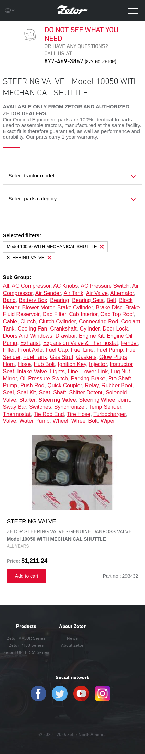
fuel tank (35, 357)
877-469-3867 (80, 61)
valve (9, 421)
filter (9, 350)
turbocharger (109, 414)
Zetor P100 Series (26, 645)
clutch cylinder (57, 321)
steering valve (57, 400)
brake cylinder (75, 307)
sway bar (14, 407)
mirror (10, 378)
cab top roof (117, 314)
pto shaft (119, 378)
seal (8, 392)
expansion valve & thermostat (80, 343)
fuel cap (57, 350)
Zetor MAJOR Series (26, 638)
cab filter (54, 314)
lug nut (120, 371)
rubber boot (116, 385)
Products (26, 626)
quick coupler (64, 385)
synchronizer (70, 407)
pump (10, 385)
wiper (108, 421)
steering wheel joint (104, 400)
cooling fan (32, 329)
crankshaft (63, 329)
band (9, 300)
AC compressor (31, 286)
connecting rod (98, 321)
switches (40, 407)
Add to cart (26, 576)
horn (9, 364)
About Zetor (72, 626)
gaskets (86, 357)
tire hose (78, 414)
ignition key (72, 364)
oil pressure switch (44, 378)
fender (129, 343)
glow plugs (113, 357)
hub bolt (44, 364)
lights (57, 371)
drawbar (65, 336)
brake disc (109, 307)
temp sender (105, 407)
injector (98, 364)
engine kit (91, 336)
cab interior (83, 314)
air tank (73, 293)
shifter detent (85, 392)
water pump (34, 421)
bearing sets (88, 300)
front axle (30, 350)
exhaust (30, 343)
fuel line (82, 350)
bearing (59, 300)
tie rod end (49, 414)
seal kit (26, 392)
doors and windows (27, 336)
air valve (97, 293)
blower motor (38, 307)
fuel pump (109, 350)
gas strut (61, 357)
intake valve (32, 371)
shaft (59, 392)
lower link (94, 371)
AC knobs (65, 286)
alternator (122, 293)
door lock (115, 329)
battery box (33, 300)
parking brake (88, 378)
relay (92, 385)
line (73, 371)
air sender (48, 293)
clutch (28, 321)
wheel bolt (84, 421)
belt (111, 300)
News (72, 638)
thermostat (17, 414)
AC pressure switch (105, 286)
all (6, 286)
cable (10, 321)
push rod (32, 385)
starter (27, 400)
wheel (60, 421)
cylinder (90, 329)
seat (44, 392)
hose (24, 364)
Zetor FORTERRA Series (26, 652)
